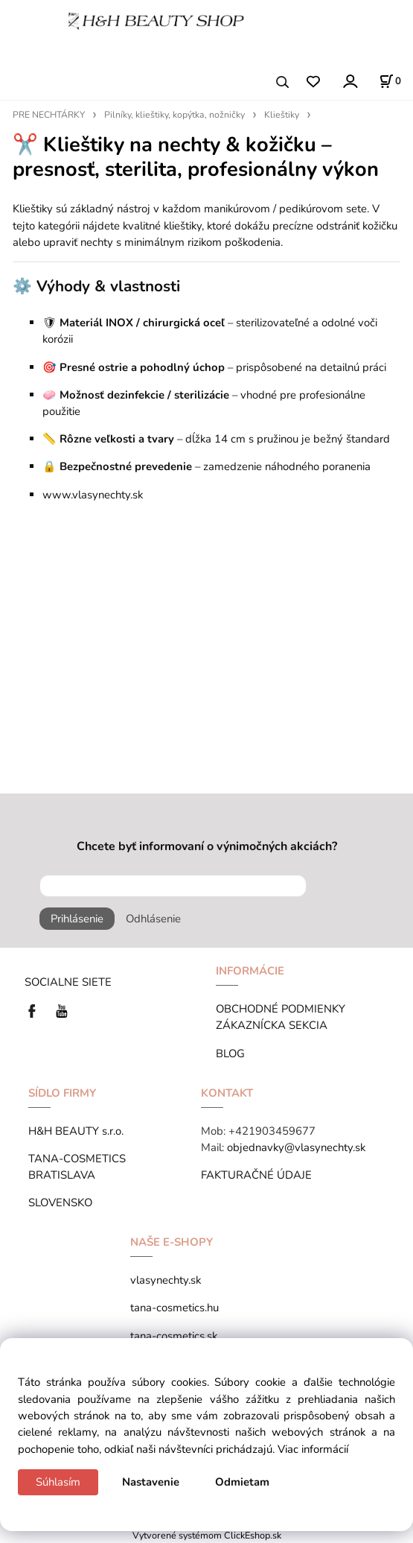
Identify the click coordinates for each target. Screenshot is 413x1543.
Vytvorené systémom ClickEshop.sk (206, 1535)
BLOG (230, 1053)
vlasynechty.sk (165, 1280)
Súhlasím (58, 1481)
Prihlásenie (77, 918)
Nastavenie (150, 1481)
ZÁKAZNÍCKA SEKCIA (274, 1025)
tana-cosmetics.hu (174, 1307)
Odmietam (242, 1481)
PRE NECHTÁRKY (49, 115)
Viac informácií (313, 1449)
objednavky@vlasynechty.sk (296, 1147)
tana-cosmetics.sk (173, 1335)
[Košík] (390, 81)
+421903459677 (272, 1131)
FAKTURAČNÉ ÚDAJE (256, 1174)
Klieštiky (281, 115)
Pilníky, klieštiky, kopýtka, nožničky (174, 115)
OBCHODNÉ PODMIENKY (280, 1008)
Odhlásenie (153, 918)
